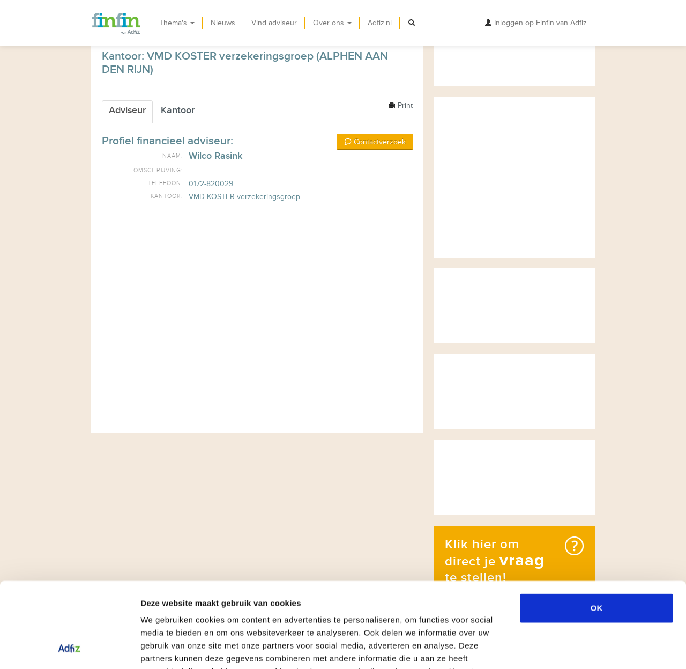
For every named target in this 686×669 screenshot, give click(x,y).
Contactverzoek (375, 141)
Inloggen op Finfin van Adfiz (535, 22)
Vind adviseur (274, 22)
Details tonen (579, 647)
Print (400, 105)
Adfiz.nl (380, 22)
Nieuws (223, 22)
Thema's (177, 22)
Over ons (332, 22)
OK (597, 528)
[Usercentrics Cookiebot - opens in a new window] (69, 648)
